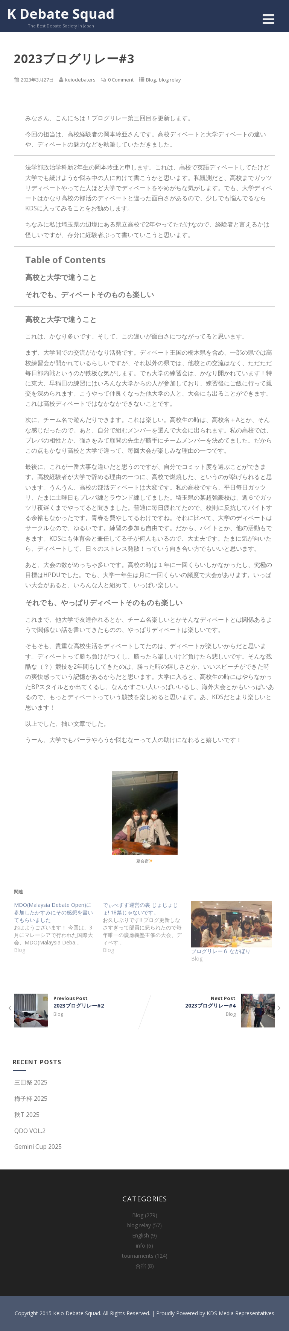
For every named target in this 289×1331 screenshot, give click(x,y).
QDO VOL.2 (29, 1131)
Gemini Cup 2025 (37, 1146)
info (140, 1245)
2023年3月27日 (37, 79)
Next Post (209, 1002)
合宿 (140, 1265)
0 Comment (121, 79)
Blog (151, 79)
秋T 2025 (26, 1114)
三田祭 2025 (30, 1082)
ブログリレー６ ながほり (221, 951)
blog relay (170, 79)
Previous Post (79, 1002)
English (140, 1235)
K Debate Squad (60, 14)
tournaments (138, 1255)
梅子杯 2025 (30, 1098)
